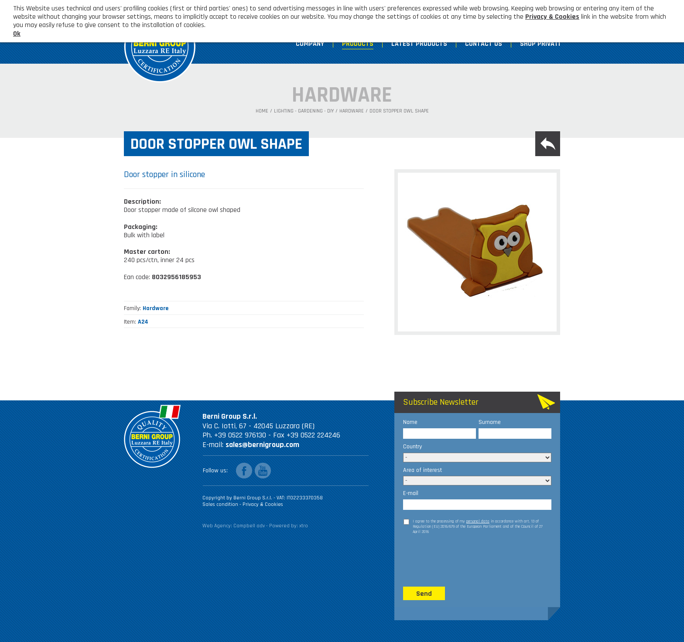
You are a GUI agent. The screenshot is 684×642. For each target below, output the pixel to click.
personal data (477, 521)
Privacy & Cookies (263, 504)
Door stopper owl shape (399, 111)
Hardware (351, 111)
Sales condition (220, 504)
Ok (17, 33)
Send (424, 593)
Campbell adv (249, 525)
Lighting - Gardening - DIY (304, 111)
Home (262, 111)
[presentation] (469, 560)
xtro (303, 525)
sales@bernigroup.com (262, 445)
